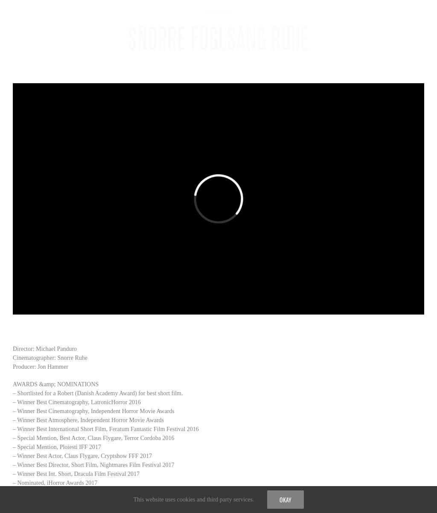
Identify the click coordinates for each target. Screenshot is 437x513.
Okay (285, 499)
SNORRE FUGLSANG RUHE (218, 38)
